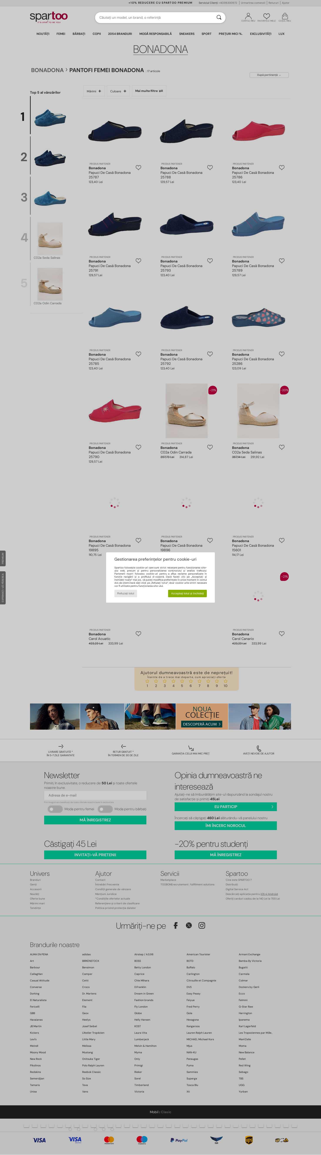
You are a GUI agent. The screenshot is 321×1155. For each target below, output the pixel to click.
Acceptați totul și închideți (187, 593)
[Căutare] (219, 17)
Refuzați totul (125, 593)
